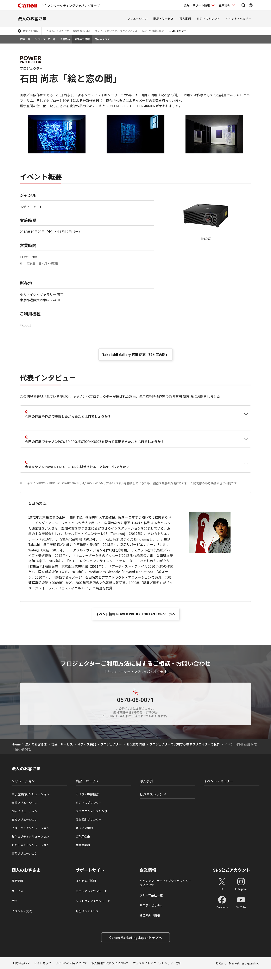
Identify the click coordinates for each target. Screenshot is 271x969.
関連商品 (65, 39)
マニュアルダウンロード (91, 891)
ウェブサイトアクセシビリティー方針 (157, 963)
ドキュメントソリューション (30, 845)
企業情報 (148, 870)
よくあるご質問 (86, 881)
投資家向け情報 (150, 915)
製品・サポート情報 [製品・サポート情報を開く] (197, 5)
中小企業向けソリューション (30, 794)
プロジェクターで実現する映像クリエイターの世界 (184, 744)
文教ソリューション (25, 819)
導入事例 (185, 18)
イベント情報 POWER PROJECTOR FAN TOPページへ (136, 613)
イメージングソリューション (30, 828)
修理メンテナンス (87, 911)
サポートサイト (90, 870)
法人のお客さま (32, 18)
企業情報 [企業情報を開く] (224, 5)
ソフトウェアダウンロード (93, 901)
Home (16, 744)
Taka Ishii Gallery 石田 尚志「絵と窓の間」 (135, 354)
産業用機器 (83, 845)
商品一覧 (25, 39)
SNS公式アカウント (231, 870)
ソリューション (137, 18)
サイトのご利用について (71, 963)
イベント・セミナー (239, 18)
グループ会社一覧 (151, 895)
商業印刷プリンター (89, 819)
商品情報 (17, 881)
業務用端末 (83, 836)
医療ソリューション (25, 811)
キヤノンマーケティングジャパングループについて (165, 883)
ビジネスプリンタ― (89, 803)
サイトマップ (42, 963)
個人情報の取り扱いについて (110, 963)
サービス (17, 891)
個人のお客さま (26, 870)
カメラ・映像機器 (87, 794)
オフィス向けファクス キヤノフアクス (116, 30)
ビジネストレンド (208, 18)
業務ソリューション (25, 853)
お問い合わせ (21, 963)
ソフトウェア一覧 (45, 39)
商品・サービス (163, 18)
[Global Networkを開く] (250, 5)
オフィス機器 (30, 31)
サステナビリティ (151, 905)
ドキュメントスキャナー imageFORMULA (67, 30)
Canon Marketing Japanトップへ (135, 937)
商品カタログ (102, 39)
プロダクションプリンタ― (93, 811)
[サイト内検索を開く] (243, 5)
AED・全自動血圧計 (153, 30)
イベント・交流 (22, 911)
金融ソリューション (25, 803)
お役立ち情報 (82, 39)
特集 (14, 901)
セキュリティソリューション (30, 836)
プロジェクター (177, 30)
